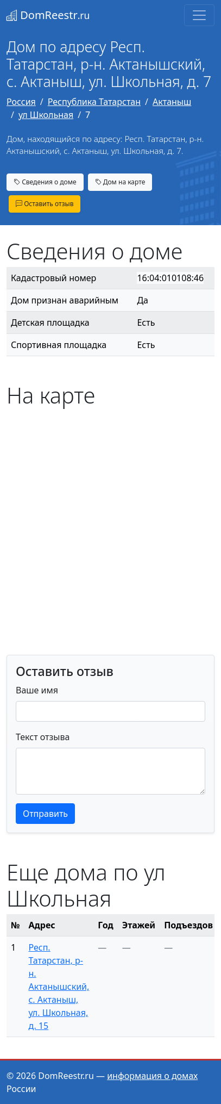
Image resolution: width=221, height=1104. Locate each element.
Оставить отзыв (44, 203)
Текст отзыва (43, 737)
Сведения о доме (45, 182)
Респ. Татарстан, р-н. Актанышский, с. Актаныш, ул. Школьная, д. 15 (58, 986)
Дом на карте (120, 182)
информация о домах (152, 1076)
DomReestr (48, 15)
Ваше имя (37, 690)
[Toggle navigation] (199, 15)
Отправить (45, 814)
